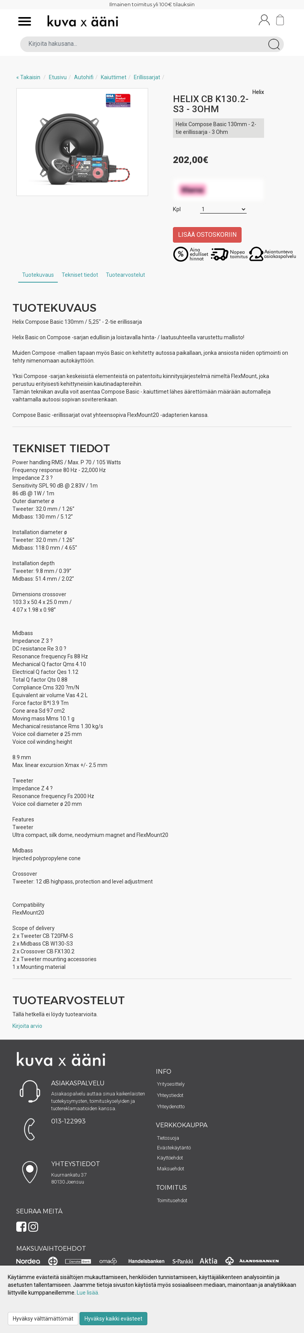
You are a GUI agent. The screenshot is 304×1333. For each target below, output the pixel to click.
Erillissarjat (147, 77)
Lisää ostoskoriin (207, 234)
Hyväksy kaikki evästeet (113, 1319)
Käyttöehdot (170, 1158)
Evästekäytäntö (174, 1148)
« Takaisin (28, 77)
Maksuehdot (170, 1169)
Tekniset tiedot (80, 275)
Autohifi (83, 77)
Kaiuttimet (113, 77)
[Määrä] (223, 209)
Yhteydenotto (171, 1106)
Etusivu (58, 77)
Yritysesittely (171, 1084)
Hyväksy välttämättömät (43, 1319)
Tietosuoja (168, 1138)
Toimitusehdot (172, 1200)
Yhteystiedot (170, 1095)
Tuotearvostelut (125, 275)
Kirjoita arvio (27, 1026)
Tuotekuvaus (38, 275)
